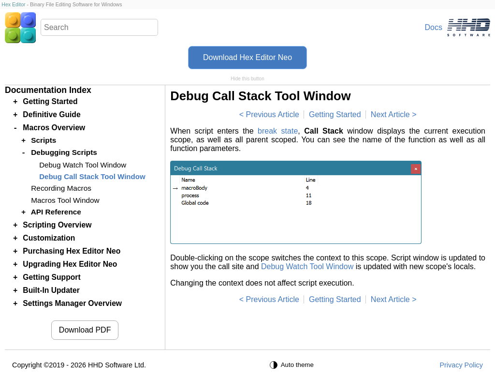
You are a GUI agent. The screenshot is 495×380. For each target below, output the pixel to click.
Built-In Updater (51, 290)
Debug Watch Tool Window (307, 266)
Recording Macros (61, 188)
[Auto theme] (293, 365)
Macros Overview (54, 127)
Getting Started (335, 114)
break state (278, 131)
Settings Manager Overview (72, 303)
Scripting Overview (57, 225)
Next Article (390, 114)
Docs (433, 27)
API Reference (56, 212)
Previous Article (272, 114)
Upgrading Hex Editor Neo (70, 264)
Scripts (43, 140)
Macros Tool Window (65, 200)
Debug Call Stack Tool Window (92, 176)
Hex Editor (13, 4)
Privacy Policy (461, 365)
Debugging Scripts (64, 152)
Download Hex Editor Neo (247, 57)
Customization (49, 238)
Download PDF (85, 330)
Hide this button (247, 78)
